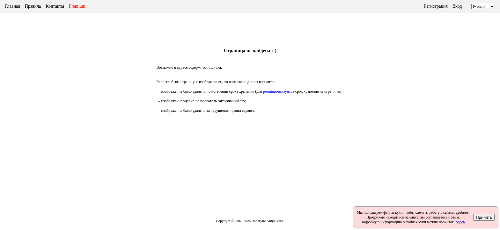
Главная (12, 6)
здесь (460, 222)
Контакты (55, 6)
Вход (457, 6)
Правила (33, 6)
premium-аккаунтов (278, 91)
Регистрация (436, 6)
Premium (77, 6)
